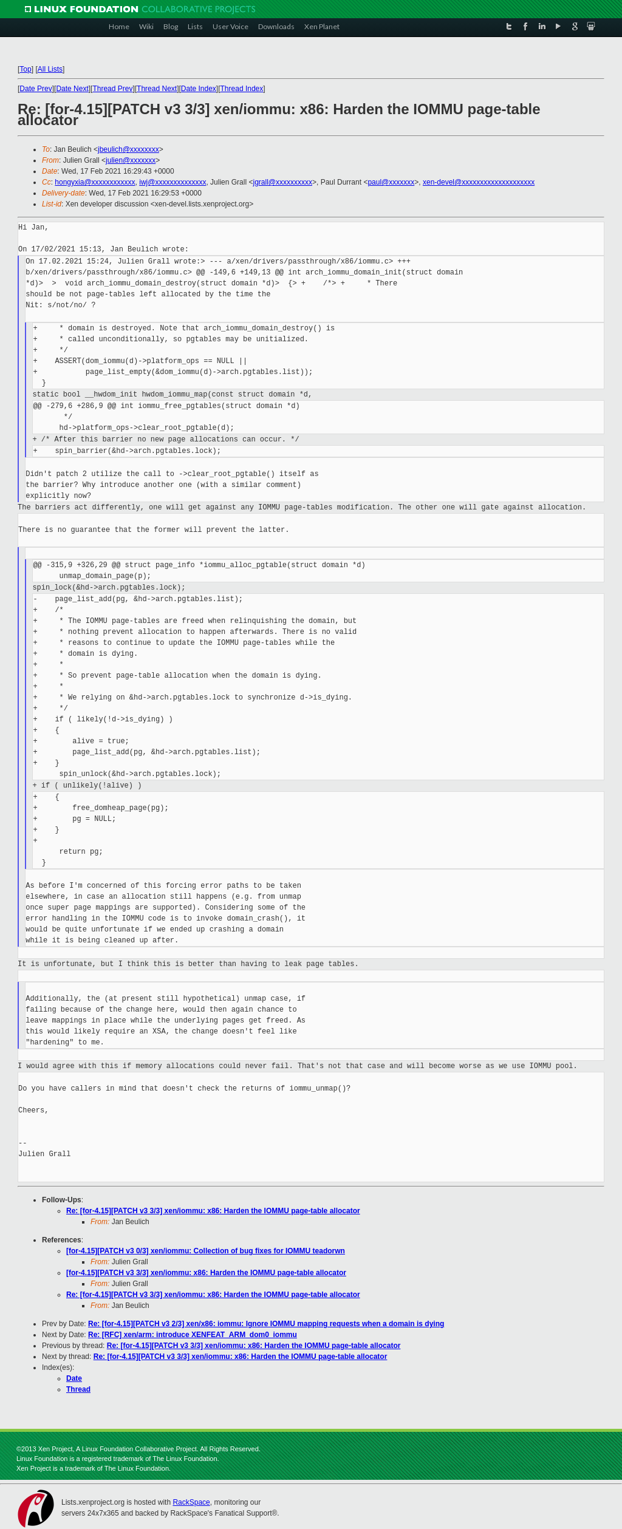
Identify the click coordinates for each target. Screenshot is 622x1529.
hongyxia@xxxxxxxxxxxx (95, 182)
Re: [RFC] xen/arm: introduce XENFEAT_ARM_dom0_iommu (192, 1334)
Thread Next (157, 88)
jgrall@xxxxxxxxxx (282, 182)
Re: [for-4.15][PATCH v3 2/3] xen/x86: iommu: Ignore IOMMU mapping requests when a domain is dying (266, 1324)
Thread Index (242, 88)
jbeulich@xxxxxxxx (128, 149)
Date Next (72, 88)
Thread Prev (112, 88)
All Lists (50, 69)
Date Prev (35, 88)
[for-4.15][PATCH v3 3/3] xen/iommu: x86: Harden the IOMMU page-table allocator (206, 1272)
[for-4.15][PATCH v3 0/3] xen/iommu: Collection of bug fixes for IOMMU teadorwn (205, 1251)
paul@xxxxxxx (390, 182)
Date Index (198, 88)
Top (25, 69)
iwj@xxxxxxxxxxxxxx (172, 182)
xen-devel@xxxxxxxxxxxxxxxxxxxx (479, 182)
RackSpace (191, 1502)
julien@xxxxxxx (131, 160)
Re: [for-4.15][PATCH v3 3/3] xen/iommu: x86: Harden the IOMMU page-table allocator (213, 1211)
